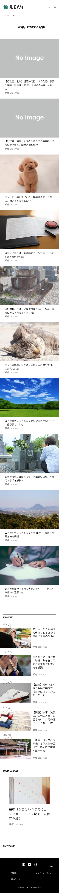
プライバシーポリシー (44, 873)
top (51, 866)
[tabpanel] (29, 801)
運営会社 (14, 873)
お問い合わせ (15, 879)
